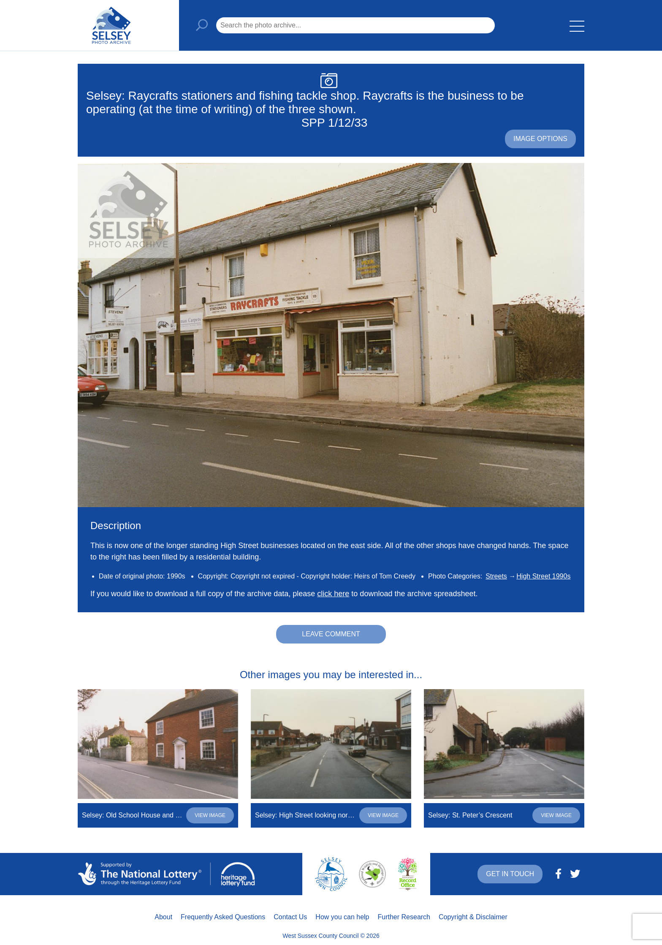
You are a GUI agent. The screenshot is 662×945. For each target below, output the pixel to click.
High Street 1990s (543, 576)
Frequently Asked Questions (223, 917)
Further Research (404, 917)
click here (333, 593)
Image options (540, 138)
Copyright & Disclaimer (473, 917)
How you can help (342, 917)
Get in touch (510, 873)
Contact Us (290, 917)
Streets (496, 576)
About (163, 917)
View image (210, 815)
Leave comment (331, 634)
